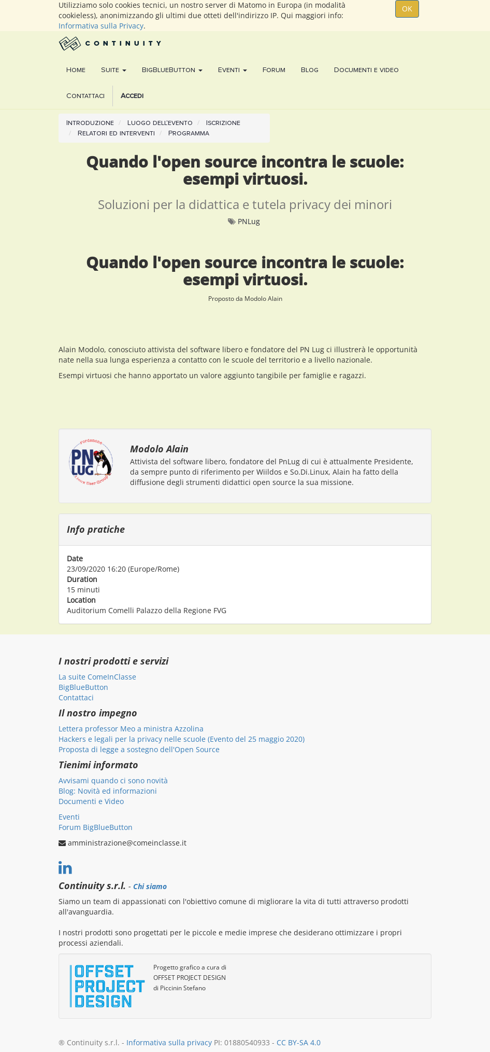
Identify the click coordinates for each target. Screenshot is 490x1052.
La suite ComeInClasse (97, 677)
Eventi (69, 817)
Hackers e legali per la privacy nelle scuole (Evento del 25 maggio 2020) (182, 739)
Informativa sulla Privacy (101, 26)
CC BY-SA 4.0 (299, 1042)
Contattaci (76, 697)
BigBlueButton (83, 687)
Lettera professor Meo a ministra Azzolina (131, 728)
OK (407, 8)
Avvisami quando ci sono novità (113, 780)
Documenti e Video (91, 801)
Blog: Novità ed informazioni (108, 791)
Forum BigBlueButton (96, 827)
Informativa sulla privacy (169, 1042)
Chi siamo (150, 886)
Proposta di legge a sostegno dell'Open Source (139, 749)
